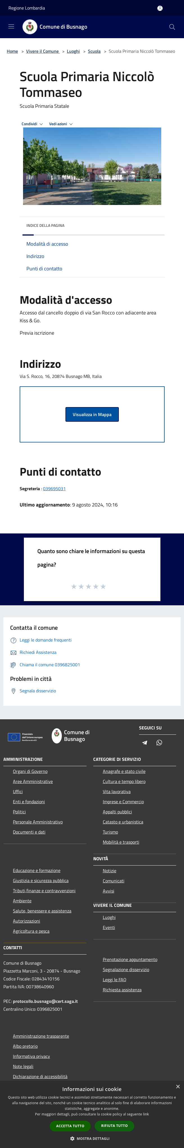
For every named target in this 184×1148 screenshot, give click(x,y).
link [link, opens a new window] (146, 1114)
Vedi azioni (61, 124)
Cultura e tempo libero (124, 781)
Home (12, 51)
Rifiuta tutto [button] (114, 1125)
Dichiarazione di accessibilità (40, 1076)
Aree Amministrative (33, 781)
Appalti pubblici (117, 811)
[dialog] (92, 1114)
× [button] (178, 1087)
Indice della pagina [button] (45, 225)
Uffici (18, 791)
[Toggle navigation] (11, 26)
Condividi (33, 124)
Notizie (109, 870)
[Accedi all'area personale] (160, 8)
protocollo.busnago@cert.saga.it (45, 1001)
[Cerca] (172, 27)
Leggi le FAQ (114, 979)
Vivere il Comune (43, 51)
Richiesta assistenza (122, 989)
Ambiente (22, 900)
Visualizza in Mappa (92, 414)
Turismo (110, 832)
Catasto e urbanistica (123, 821)
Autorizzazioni (26, 921)
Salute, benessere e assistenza (42, 910)
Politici (19, 811)
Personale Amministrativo (38, 821)
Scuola (94, 51)
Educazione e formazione (36, 870)
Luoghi (73, 51)
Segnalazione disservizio (126, 969)
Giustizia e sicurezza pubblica (41, 880)
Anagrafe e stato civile (124, 771)
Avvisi (108, 890)
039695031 (54, 488)
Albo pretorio (25, 1046)
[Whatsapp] (159, 743)
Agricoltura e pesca (31, 931)
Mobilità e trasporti (121, 842)
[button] (92, 1138)
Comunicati (113, 880)
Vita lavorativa (117, 791)
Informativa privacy (31, 1056)
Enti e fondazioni (29, 801)
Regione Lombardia (26, 7)
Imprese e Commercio (123, 801)
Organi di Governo (30, 771)
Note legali (23, 1066)
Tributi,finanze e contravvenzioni (44, 890)
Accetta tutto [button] (70, 1126)
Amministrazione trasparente (41, 1036)
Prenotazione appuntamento (130, 959)
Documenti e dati (29, 832)
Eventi (109, 927)
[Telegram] (144, 743)
